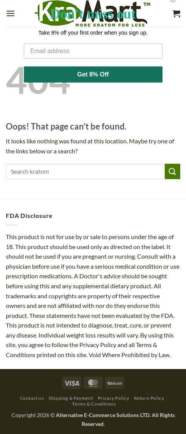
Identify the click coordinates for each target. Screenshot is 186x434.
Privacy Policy (113, 398)
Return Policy (149, 398)
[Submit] (172, 171)
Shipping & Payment (71, 398)
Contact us (32, 398)
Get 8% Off (93, 67)
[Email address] (93, 44)
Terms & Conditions (94, 404)
